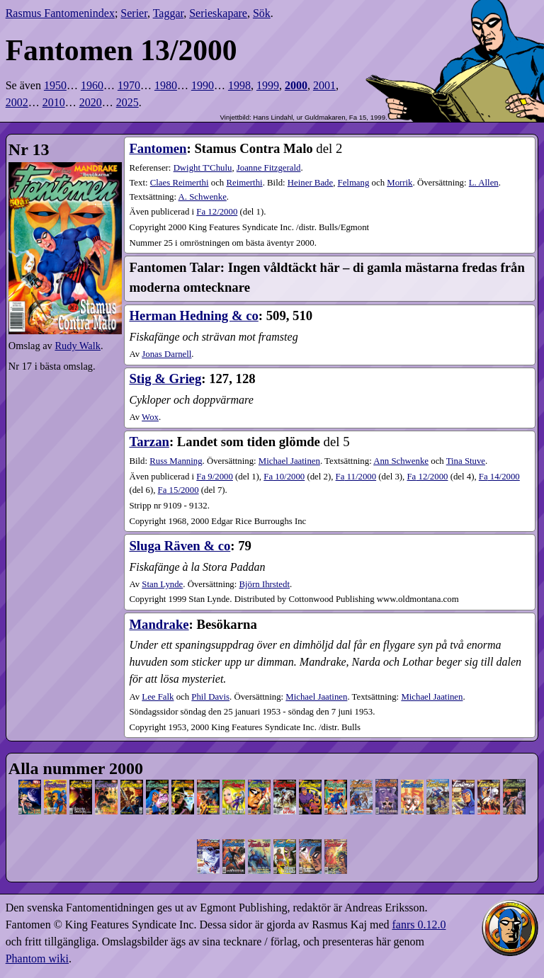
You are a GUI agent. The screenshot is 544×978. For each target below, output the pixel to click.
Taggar (168, 13)
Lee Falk (158, 697)
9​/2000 (214, 477)
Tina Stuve (465, 461)
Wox (150, 417)
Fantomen (157, 148)
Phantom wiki (37, 959)
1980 (165, 85)
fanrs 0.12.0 (419, 925)
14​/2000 (499, 477)
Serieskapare (218, 13)
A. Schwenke (202, 197)
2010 (53, 102)
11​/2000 (356, 477)
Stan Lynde (162, 584)
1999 (267, 85)
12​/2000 (216, 212)
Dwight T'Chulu (203, 168)
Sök (262, 13)
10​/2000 (284, 477)
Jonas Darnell (166, 354)
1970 (129, 85)
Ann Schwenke (401, 461)
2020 (90, 102)
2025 (127, 102)
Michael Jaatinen (289, 461)
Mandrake (158, 624)
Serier (133, 13)
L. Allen (484, 183)
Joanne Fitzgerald (269, 168)
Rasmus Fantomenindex (60, 13)
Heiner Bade (310, 183)
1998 (239, 85)
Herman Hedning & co (193, 315)
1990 (202, 85)
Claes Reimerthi (179, 183)
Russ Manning (175, 461)
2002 (17, 102)
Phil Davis (210, 697)
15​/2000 (178, 490)
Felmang (354, 183)
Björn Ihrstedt (264, 584)
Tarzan (149, 441)
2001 (324, 85)
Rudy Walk (78, 345)
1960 (92, 85)
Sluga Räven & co (179, 545)
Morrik (399, 183)
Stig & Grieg (165, 378)
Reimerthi (244, 183)
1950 (55, 85)
